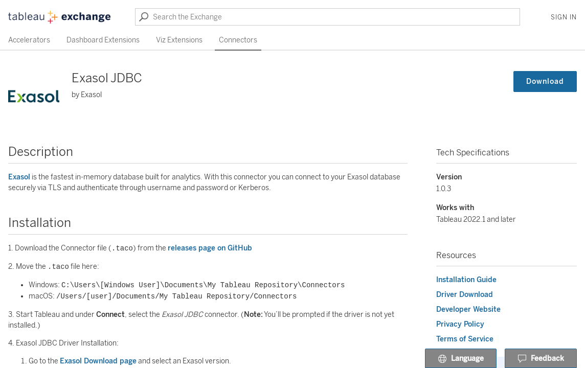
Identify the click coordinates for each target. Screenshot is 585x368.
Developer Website (468, 309)
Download (545, 81)
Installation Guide (466, 279)
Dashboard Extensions (103, 40)
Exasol (19, 177)
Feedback (541, 358)
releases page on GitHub (210, 248)
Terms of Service (464, 339)
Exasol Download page (98, 361)
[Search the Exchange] (327, 17)
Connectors (238, 40)
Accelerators (29, 40)
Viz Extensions (179, 40)
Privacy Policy (460, 324)
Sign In (564, 17)
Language (461, 358)
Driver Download (464, 294)
